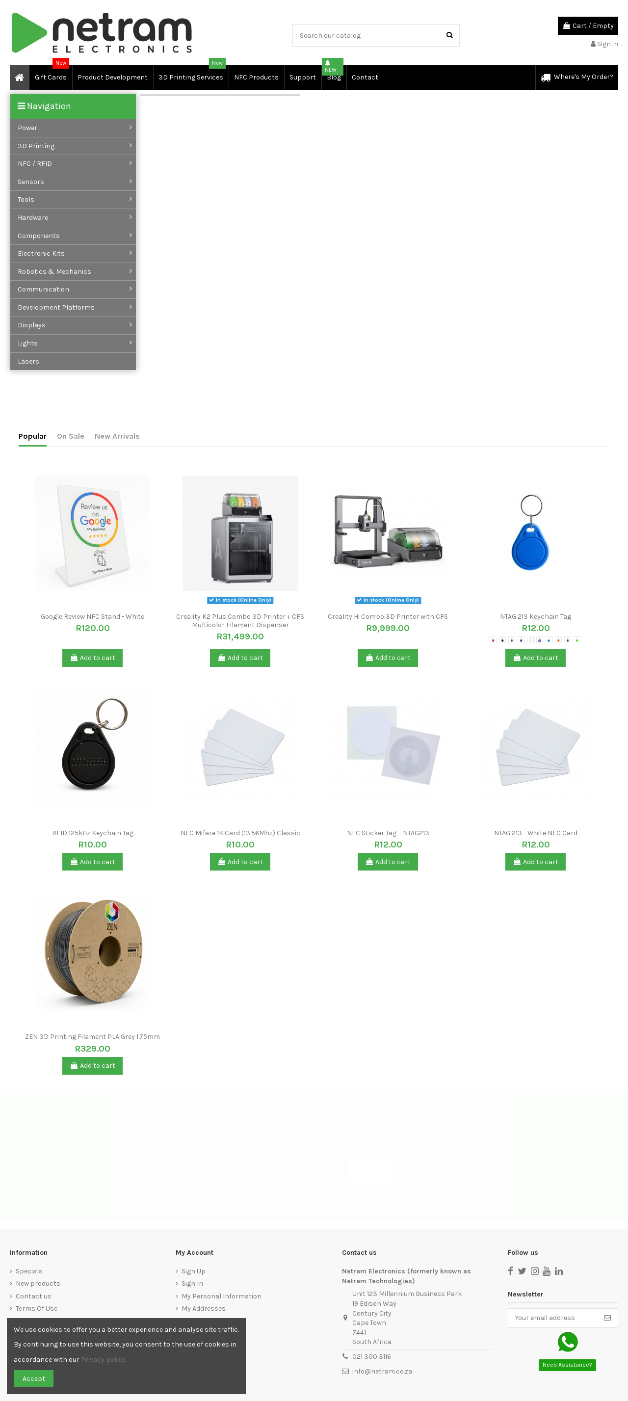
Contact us (34, 1296)
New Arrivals (117, 436)
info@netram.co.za (382, 1371)
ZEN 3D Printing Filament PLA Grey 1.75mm (92, 1036)
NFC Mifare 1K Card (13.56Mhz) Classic (240, 833)
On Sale (70, 436)
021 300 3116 (371, 1356)
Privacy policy (103, 1359)
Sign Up (194, 1271)
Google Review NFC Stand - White (92, 616)
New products (38, 1283)
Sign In (192, 1283)
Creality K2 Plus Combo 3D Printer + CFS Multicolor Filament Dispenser (240, 620)
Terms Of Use (36, 1308)
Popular (33, 436)
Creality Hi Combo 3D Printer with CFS (388, 616)
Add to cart (92, 658)
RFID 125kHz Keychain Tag (92, 833)
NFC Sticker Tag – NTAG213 (388, 833)
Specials (29, 1271)
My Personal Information (222, 1296)
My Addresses (204, 1308)
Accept (34, 1379)
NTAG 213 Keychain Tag (535, 616)
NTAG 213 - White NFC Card (535, 833)
